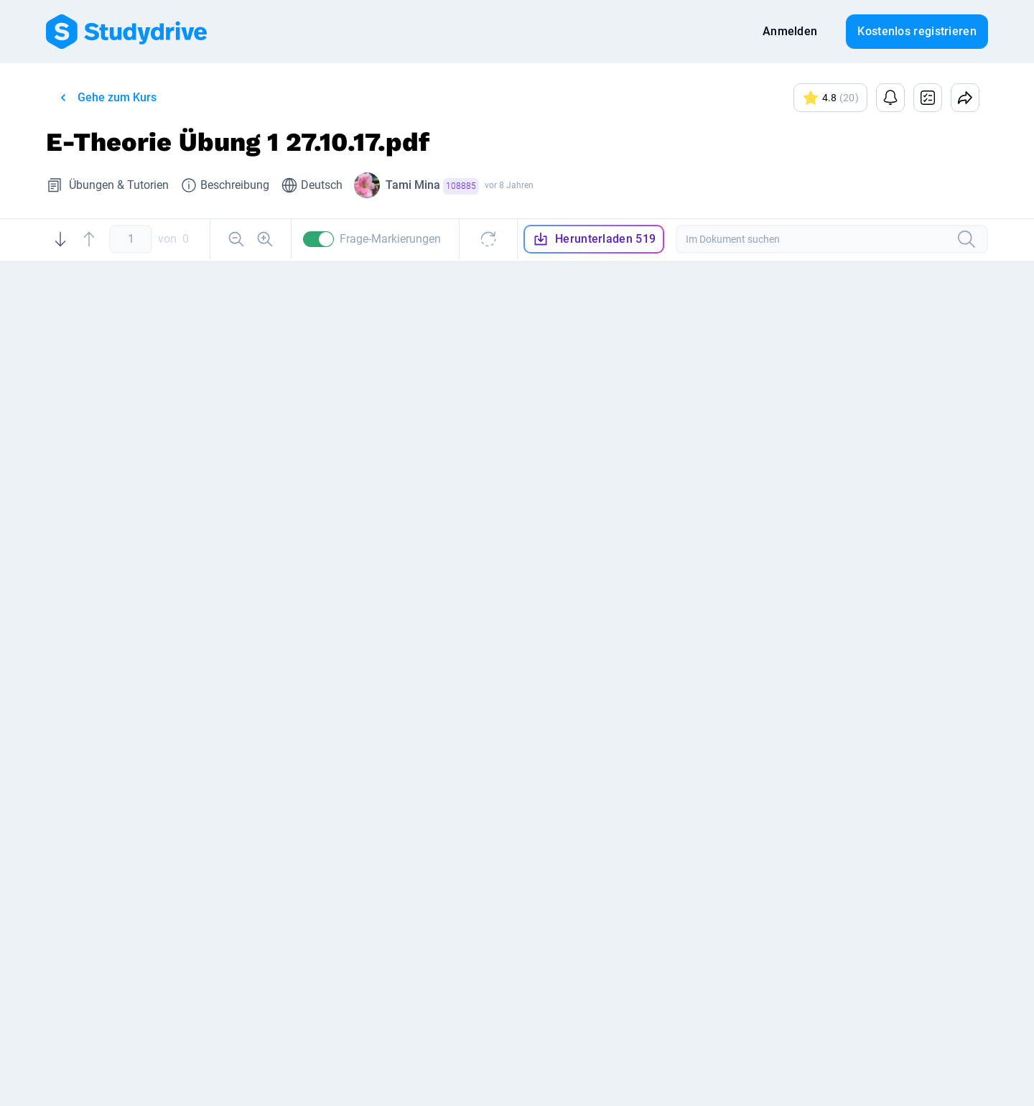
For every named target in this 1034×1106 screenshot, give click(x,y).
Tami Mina (432, 186)
